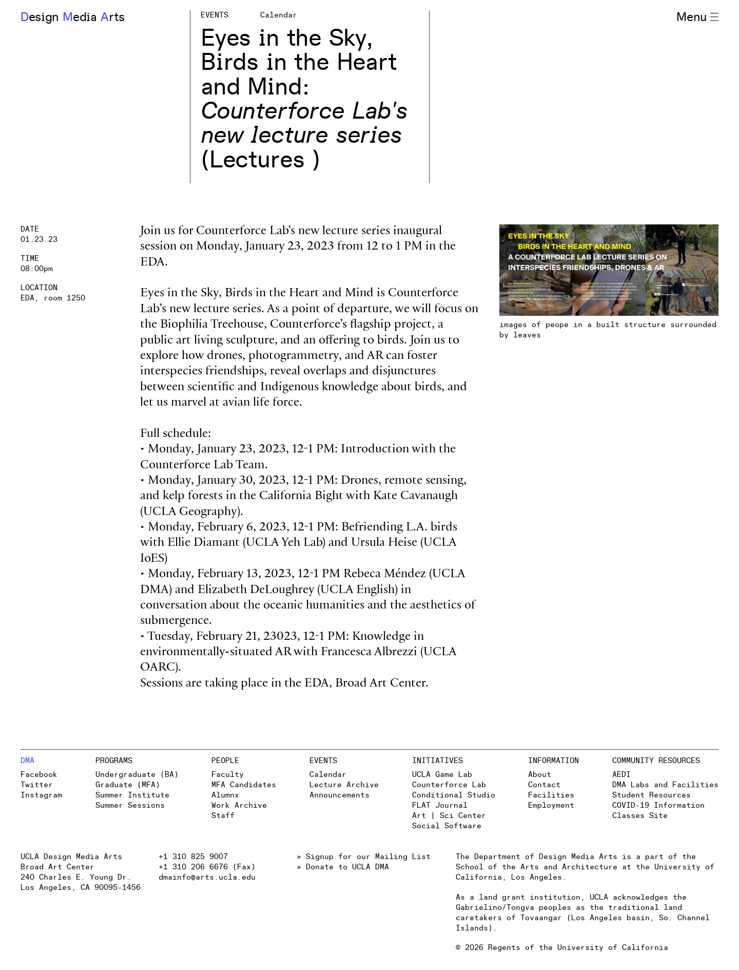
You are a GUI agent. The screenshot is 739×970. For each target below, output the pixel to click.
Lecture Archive (344, 785)
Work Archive (239, 805)
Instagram (41, 795)
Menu (697, 17)
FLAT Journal (440, 805)
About (539, 774)
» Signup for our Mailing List (364, 857)
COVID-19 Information (658, 805)
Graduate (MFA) (127, 785)
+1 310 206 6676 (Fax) (207, 867)
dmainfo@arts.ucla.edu (207, 877)
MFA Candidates (243, 785)
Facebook (39, 774)
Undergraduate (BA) (137, 774)
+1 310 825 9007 (193, 857)
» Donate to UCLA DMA (343, 867)
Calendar (327, 774)
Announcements (339, 795)
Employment (551, 805)
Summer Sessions (130, 805)
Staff (223, 816)
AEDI (621, 774)
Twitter (37, 785)
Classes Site (640, 816)
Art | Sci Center (449, 816)
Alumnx (225, 795)
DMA (27, 761)
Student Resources (651, 795)
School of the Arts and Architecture (536, 867)
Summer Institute (132, 795)
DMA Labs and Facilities (665, 785)
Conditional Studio (453, 795)
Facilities (551, 795)
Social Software (446, 826)
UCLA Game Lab (442, 774)
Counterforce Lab (449, 785)
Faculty (227, 774)
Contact (544, 785)
